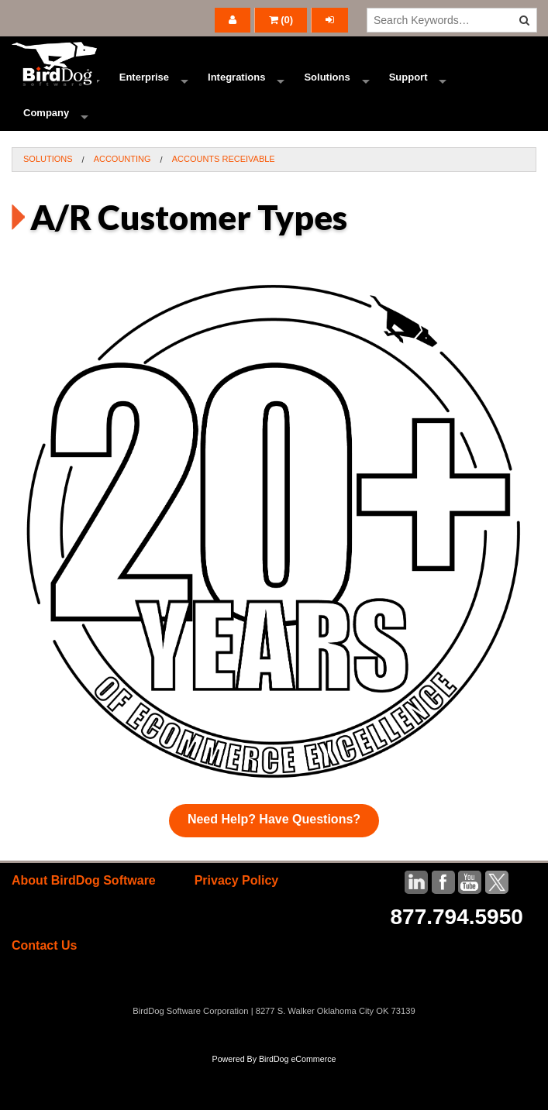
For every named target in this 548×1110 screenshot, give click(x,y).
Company (46, 147)
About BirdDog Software (84, 925)
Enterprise (144, 89)
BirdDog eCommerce (297, 1103)
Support (408, 89)
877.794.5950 (457, 962)
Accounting (122, 203)
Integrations (236, 89)
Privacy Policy (237, 925)
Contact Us (44, 990)
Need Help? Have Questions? (274, 864)
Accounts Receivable (223, 203)
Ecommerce (52, 89)
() (281, 20)
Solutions (327, 89)
